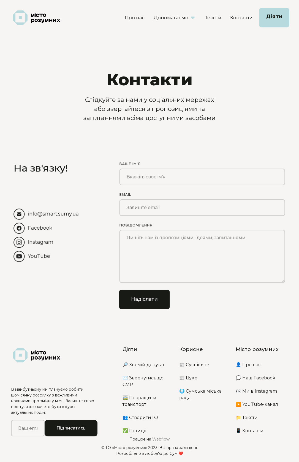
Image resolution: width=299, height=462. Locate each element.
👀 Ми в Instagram (256, 391)
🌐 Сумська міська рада (200, 394)
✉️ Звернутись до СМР (143, 381)
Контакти (241, 17)
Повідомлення (136, 225)
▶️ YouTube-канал (257, 404)
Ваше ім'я (130, 163)
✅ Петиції (134, 430)
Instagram (40, 242)
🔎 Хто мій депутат (143, 364)
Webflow (161, 439)
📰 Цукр (188, 378)
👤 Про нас (248, 364)
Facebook (40, 228)
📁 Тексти (247, 417)
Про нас (135, 17)
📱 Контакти (249, 430)
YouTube (39, 256)
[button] (174, 17)
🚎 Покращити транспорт (139, 401)
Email (125, 194)
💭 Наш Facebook (255, 378)
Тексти (213, 17)
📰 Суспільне (194, 364)
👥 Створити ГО (140, 417)
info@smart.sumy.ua (53, 214)
